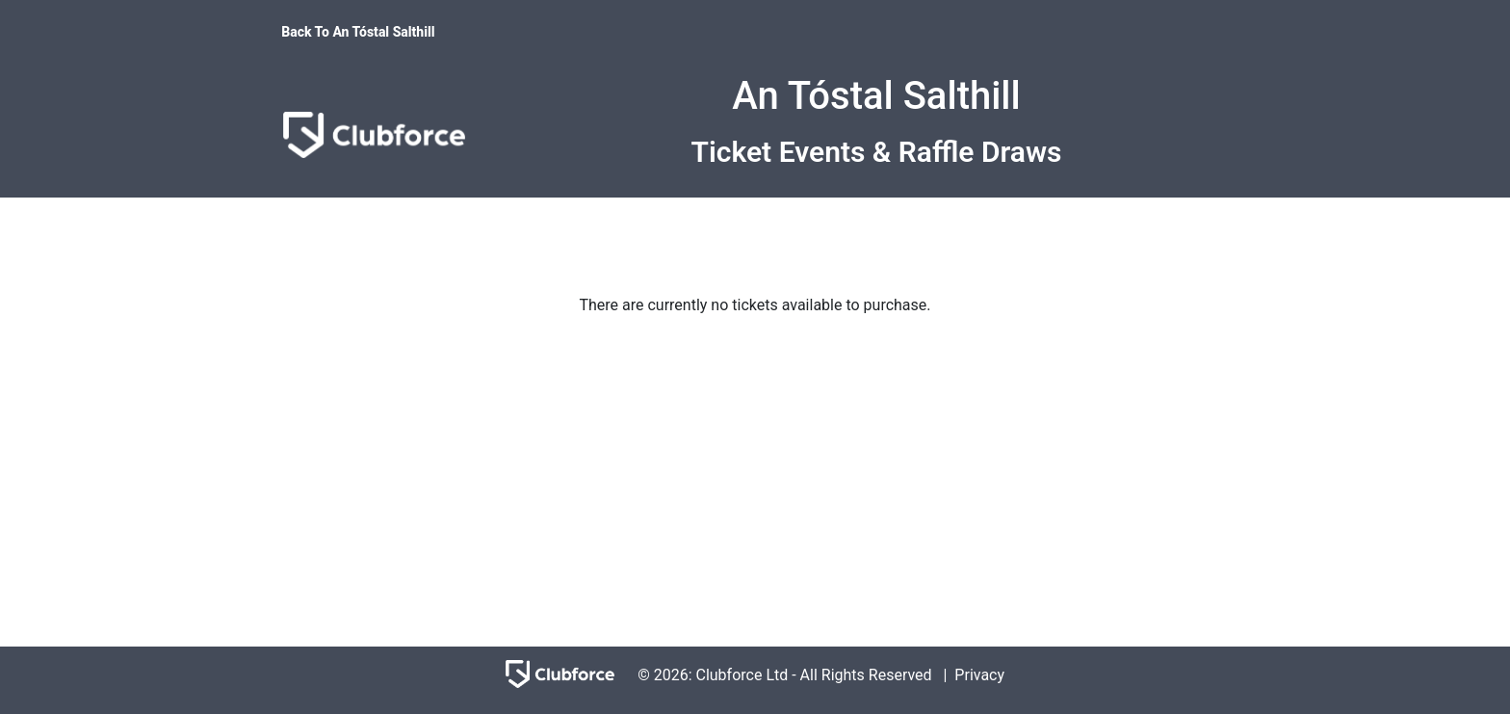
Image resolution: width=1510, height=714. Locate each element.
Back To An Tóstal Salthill (357, 32)
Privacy (979, 675)
